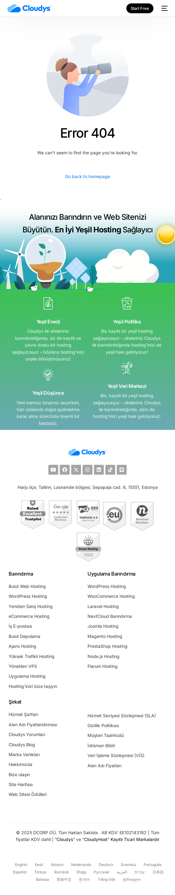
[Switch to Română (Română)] (61, 872)
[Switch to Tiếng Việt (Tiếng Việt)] (105, 879)
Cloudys (65, 839)
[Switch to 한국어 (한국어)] (84, 879)
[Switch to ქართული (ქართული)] (131, 879)
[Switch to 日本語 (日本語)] (157, 872)
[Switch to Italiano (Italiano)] (56, 864)
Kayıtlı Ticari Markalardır (135, 839)
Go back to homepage (87, 176)
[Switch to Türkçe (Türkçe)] (40, 872)
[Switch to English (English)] (20, 864)
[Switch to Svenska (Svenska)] (127, 864)
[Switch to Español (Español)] (19, 872)
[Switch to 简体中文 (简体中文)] (63, 879)
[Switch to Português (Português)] (152, 864)
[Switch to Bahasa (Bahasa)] (41, 879)
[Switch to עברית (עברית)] (139, 872)
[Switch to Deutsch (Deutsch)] (105, 864)
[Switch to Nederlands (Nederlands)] (80, 864)
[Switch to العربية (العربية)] (121, 872)
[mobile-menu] (164, 8)
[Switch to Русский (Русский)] (100, 872)
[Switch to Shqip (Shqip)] (80, 872)
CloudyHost (96, 839)
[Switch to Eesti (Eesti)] (39, 864)
